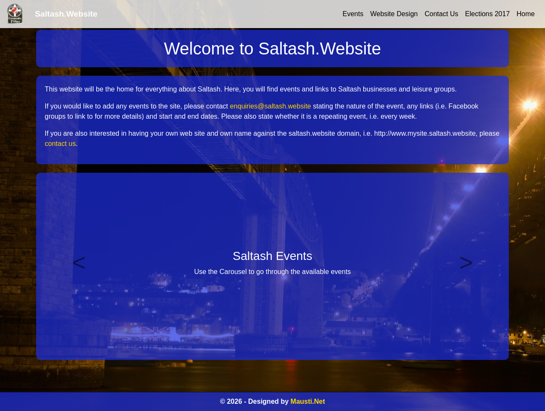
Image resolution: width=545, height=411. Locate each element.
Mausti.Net (307, 401)
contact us (60, 143)
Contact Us (441, 13)
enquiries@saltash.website (270, 106)
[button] (79, 266)
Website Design (394, 13)
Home (525, 13)
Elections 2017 (487, 13)
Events (353, 13)
